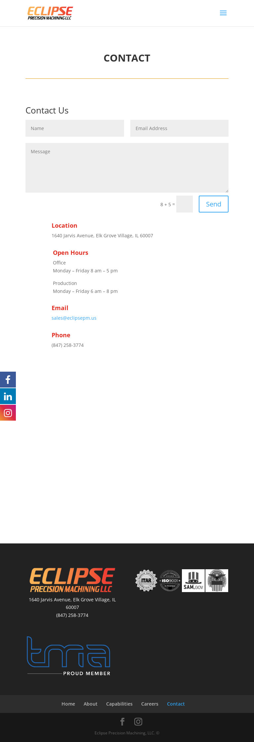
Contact (176, 704)
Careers (149, 704)
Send (213, 204)
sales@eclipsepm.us (74, 318)
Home (68, 704)
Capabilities (119, 704)
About (91, 704)
